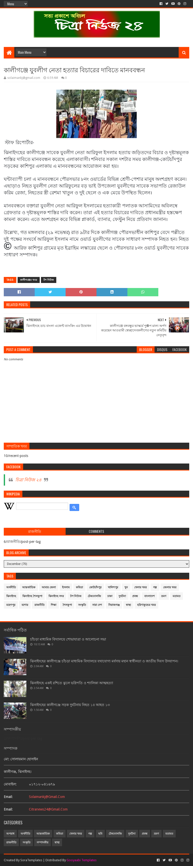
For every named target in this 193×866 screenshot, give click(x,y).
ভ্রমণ (163, 596)
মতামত (176, 596)
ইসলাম (66, 587)
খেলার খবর (140, 587)
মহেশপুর (10, 605)
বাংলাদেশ (149, 596)
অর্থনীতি (11, 587)
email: (8, 797)
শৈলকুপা (67, 605)
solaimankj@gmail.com (47, 797)
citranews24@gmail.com (48, 809)
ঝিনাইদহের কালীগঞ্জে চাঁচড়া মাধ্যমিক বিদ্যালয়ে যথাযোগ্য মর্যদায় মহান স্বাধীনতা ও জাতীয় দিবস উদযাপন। (104, 661)
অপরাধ (10, 833)
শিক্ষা (53, 605)
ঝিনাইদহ (11, 596)
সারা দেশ (97, 605)
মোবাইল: (10, 784)
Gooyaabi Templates (81, 860)
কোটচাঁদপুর (95, 587)
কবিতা (79, 587)
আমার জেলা (49, 587)
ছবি (100, 833)
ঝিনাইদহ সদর (56, 596)
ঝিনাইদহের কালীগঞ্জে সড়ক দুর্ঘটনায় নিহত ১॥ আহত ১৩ (70, 705)
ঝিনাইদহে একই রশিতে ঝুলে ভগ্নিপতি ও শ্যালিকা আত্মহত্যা (71, 683)
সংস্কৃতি (82, 605)
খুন (126, 587)
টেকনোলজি (94, 596)
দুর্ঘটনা (122, 596)
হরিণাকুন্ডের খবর (146, 605)
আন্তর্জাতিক (28, 587)
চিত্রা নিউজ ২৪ (28, 479)
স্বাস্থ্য (128, 605)
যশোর (25, 605)
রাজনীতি (39, 605)
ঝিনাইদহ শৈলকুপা (32, 596)
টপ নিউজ (48, 279)
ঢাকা (109, 596)
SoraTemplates (31, 860)
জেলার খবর (169, 587)
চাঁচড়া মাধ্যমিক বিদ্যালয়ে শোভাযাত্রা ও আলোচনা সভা (68, 639)
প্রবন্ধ (135, 596)
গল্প (155, 587)
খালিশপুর (113, 587)
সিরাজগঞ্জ (114, 605)
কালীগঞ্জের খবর (28, 279)
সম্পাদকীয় (42, 842)
